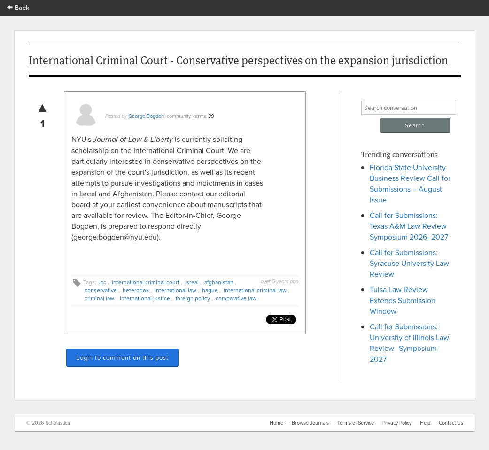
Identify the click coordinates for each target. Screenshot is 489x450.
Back (18, 7)
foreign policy (193, 298)
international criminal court (145, 282)
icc (102, 282)
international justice (145, 298)
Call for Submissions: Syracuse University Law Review (409, 263)
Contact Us (451, 423)
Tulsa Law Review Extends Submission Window (402, 300)
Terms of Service (355, 423)
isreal (192, 282)
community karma (187, 116)
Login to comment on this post (122, 357)
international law (175, 290)
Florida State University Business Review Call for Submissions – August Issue (410, 183)
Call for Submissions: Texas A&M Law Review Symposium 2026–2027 (409, 226)
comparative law (236, 298)
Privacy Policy (396, 423)
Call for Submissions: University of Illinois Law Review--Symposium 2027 (409, 342)
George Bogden (146, 116)
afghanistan (218, 282)
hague (210, 290)
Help (425, 423)
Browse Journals (310, 423)
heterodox (136, 290)
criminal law (99, 298)
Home (276, 423)
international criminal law (255, 290)
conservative (101, 290)
